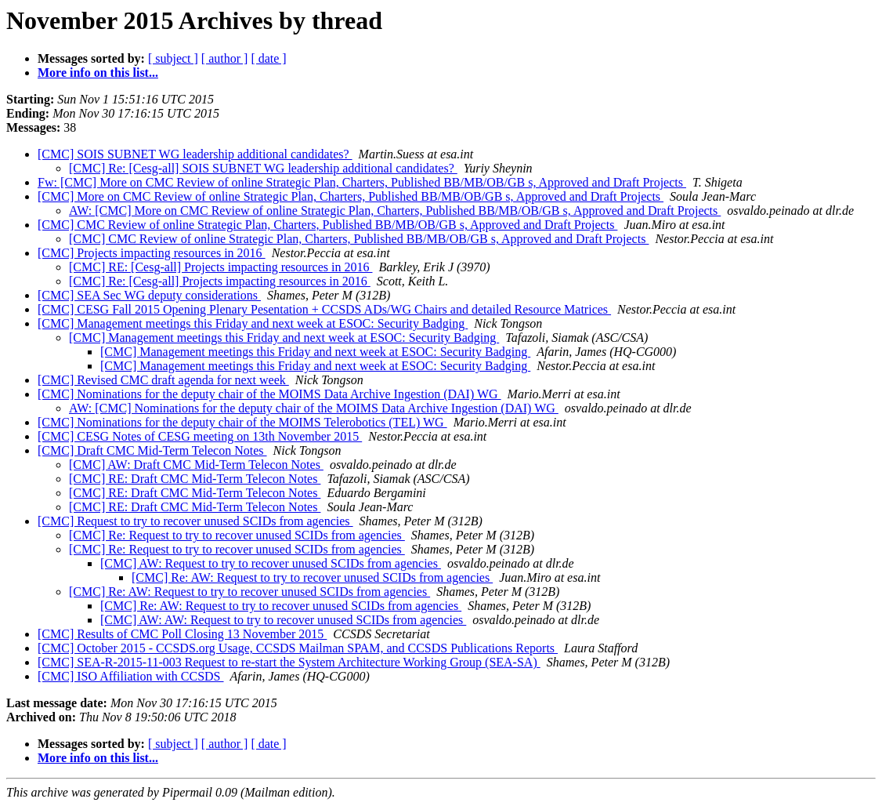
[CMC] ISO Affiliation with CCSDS (131, 676)
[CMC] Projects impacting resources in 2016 (152, 253)
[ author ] (224, 58)
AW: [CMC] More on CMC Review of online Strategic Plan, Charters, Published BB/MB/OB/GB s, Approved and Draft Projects (395, 210)
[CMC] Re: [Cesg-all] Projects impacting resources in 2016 (220, 281)
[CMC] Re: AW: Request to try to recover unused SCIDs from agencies (312, 577)
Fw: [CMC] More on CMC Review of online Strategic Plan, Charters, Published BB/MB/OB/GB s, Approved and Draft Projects (362, 182)
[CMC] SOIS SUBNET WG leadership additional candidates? (195, 154)
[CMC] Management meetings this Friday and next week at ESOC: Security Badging (253, 323)
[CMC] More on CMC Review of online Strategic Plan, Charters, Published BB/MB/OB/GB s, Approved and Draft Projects (350, 196)
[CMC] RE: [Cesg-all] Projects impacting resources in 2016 (220, 267)
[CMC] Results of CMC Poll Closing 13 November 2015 (182, 634)
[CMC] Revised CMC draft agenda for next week (163, 380)
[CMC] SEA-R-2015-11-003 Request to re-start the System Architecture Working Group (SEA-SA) (289, 662)
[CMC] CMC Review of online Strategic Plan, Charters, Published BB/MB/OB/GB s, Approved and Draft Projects (327, 224)
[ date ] (268, 58)
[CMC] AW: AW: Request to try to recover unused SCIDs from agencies (283, 619)
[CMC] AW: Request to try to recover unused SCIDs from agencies (270, 563)
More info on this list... (98, 72)
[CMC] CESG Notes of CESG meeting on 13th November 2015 (200, 436)
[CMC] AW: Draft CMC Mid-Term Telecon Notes (196, 464)
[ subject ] (173, 58)
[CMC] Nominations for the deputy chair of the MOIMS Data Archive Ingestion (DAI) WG (269, 394)
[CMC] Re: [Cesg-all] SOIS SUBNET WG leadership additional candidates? (263, 168)
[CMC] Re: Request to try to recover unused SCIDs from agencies (237, 535)
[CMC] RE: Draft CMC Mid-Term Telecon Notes (194, 478)
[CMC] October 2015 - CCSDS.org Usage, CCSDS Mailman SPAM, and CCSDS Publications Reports (298, 648)
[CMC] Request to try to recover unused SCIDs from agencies (195, 521)
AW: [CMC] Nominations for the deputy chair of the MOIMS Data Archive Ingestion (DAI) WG (313, 408)
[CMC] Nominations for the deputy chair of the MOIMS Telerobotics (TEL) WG (242, 422)
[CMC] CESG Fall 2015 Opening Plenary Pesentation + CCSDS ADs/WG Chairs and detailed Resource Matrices (324, 309)
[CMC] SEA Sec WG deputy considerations (149, 295)
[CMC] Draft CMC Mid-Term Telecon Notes (152, 450)
